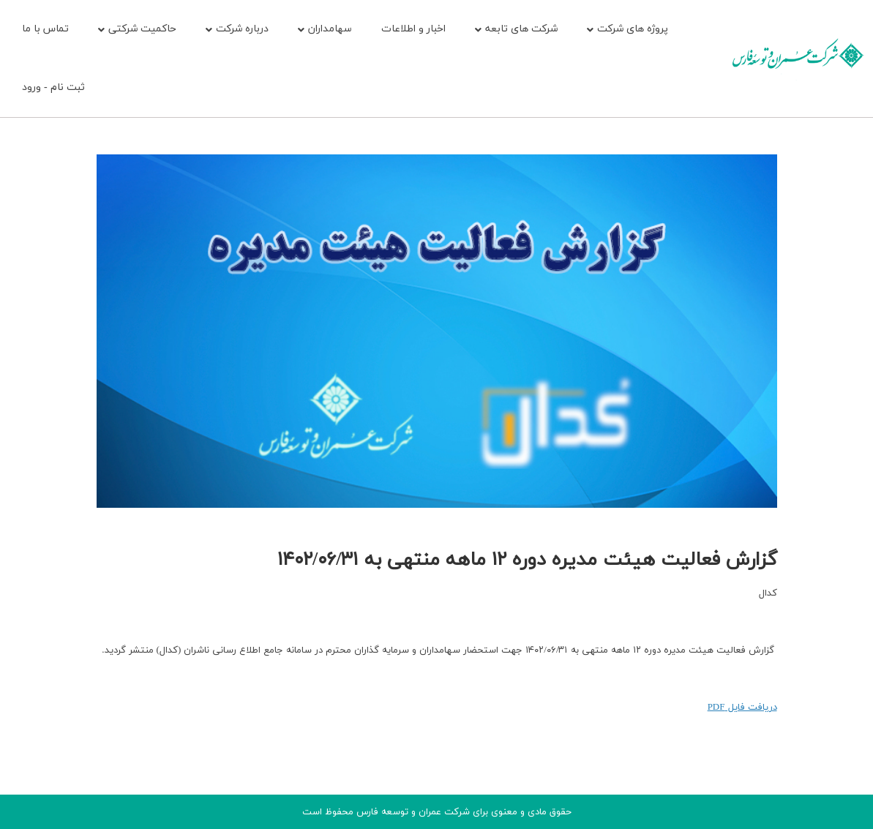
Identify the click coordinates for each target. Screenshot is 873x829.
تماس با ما (45, 29)
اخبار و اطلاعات (413, 29)
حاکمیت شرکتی (137, 29)
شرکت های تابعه (516, 29)
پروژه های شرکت (627, 29)
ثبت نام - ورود (53, 87)
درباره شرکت (237, 29)
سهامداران (325, 29)
